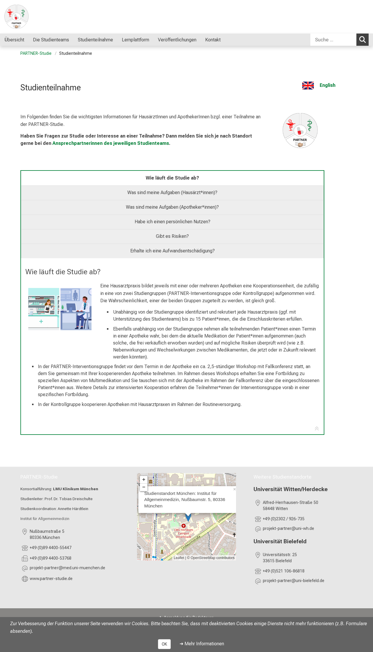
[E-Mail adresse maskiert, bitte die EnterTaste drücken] (67, 569)
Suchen (364, 39)
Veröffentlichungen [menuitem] (177, 40)
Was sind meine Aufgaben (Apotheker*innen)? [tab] (172, 207)
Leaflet (179, 558)
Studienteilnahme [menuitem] (95, 40)
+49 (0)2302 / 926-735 (284, 519)
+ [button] (143, 479)
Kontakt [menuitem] (213, 40)
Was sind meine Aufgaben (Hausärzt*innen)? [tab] (172, 192)
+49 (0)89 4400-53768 (50, 558)
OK (164, 644)
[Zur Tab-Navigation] (317, 429)
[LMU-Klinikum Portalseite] (39, 17)
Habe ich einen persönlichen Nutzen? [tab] (172, 221)
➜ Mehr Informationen (202, 643)
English (327, 85)
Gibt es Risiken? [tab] (172, 236)
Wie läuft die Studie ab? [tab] (172, 178)
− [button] (143, 487)
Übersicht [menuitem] (14, 40)
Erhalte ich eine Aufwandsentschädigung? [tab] (172, 251)
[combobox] (339, 40)
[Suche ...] (333, 40)
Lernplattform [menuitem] (135, 40)
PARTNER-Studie (36, 53)
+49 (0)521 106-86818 (284, 571)
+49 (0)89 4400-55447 (50, 548)
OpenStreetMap (203, 558)
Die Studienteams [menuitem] (51, 40)
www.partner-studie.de (51, 578)
